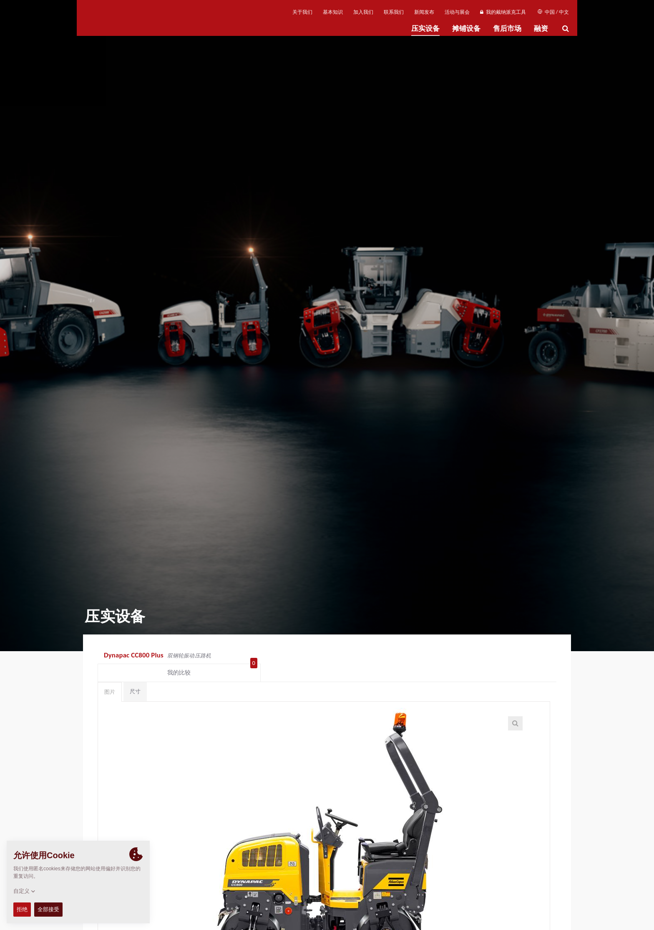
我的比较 (520, 656)
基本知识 (333, 12)
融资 (541, 28)
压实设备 (425, 28)
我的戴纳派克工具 (503, 12)
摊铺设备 (466, 28)
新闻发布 (424, 12)
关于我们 (302, 12)
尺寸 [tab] (135, 677)
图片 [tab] (109, 677)
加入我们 (363, 12)
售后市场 (507, 28)
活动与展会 (457, 12)
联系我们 (394, 12)
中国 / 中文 (553, 12)
